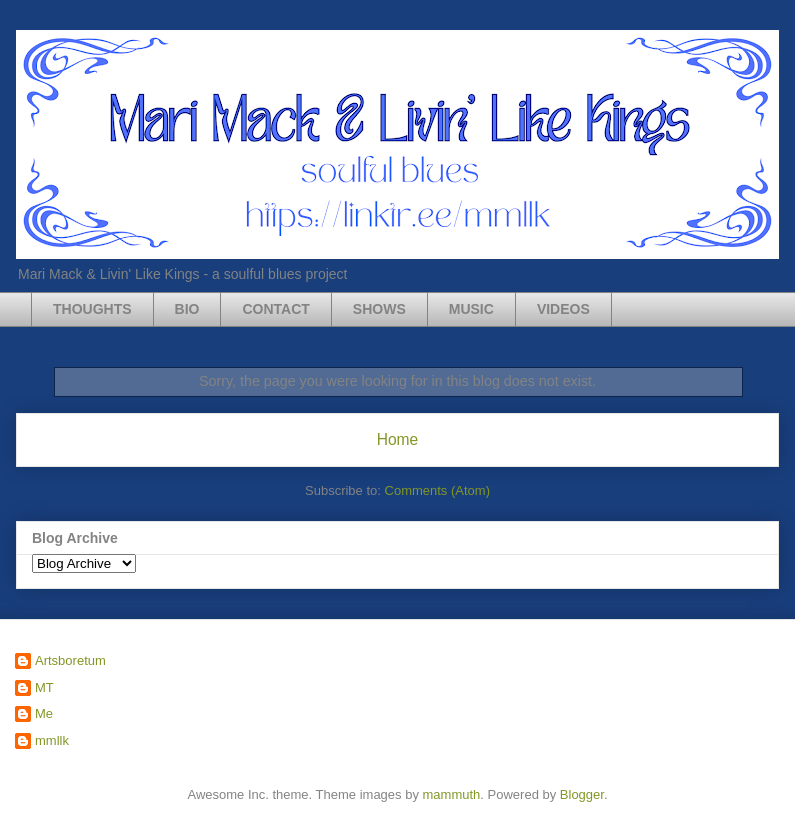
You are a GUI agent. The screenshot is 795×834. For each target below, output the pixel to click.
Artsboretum (70, 660)
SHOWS (379, 309)
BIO (187, 309)
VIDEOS (563, 309)
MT (44, 687)
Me (44, 713)
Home (398, 439)
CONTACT (275, 309)
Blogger (582, 794)
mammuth (452, 794)
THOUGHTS (92, 309)
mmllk (52, 740)
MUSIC (471, 309)
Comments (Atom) (437, 490)
